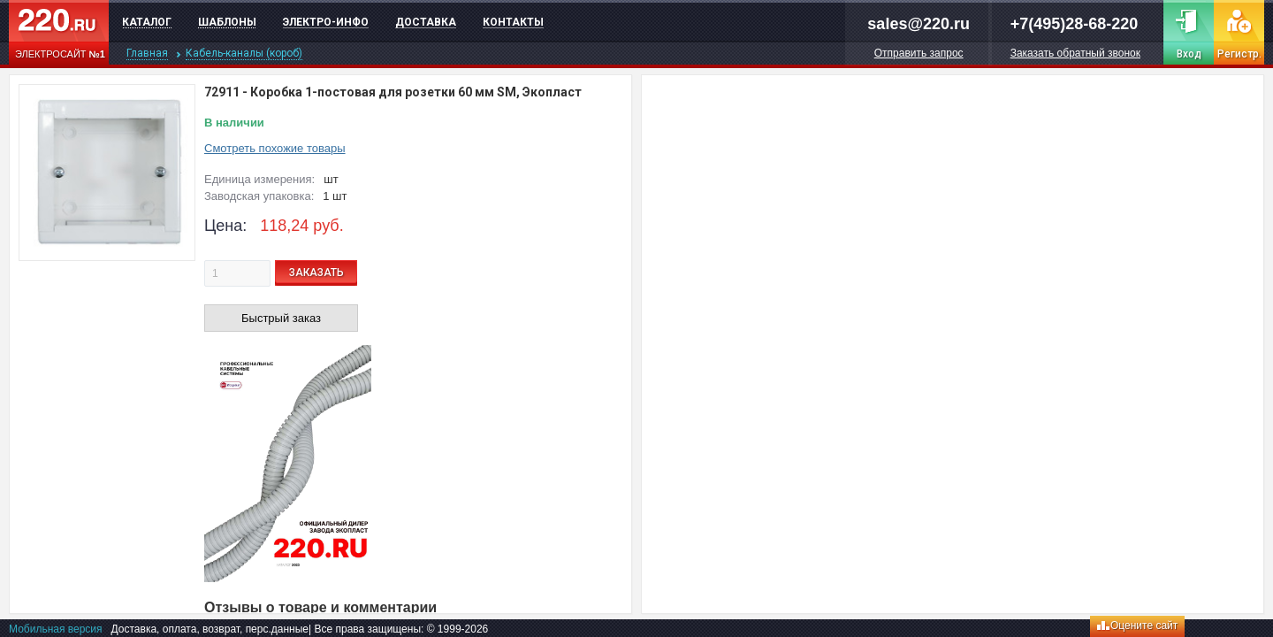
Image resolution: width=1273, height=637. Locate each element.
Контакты (513, 22)
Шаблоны (227, 22)
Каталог (147, 22)
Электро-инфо (326, 22)
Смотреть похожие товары (275, 148)
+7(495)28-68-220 (1074, 24)
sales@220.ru (918, 24)
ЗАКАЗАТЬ (316, 272)
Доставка (425, 22)
